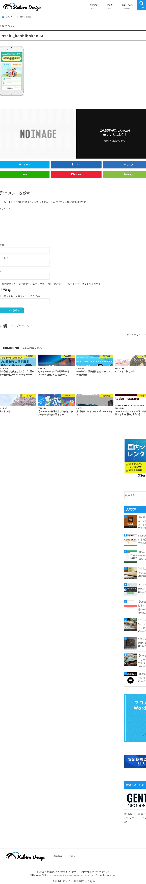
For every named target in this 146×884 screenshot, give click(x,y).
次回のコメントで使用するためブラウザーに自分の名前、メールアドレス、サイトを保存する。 (52, 284)
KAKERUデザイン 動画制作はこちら (73, 879)
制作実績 (94, 7)
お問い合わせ (127, 7)
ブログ (109, 7)
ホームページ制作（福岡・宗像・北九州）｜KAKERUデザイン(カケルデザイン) (71, 873)
